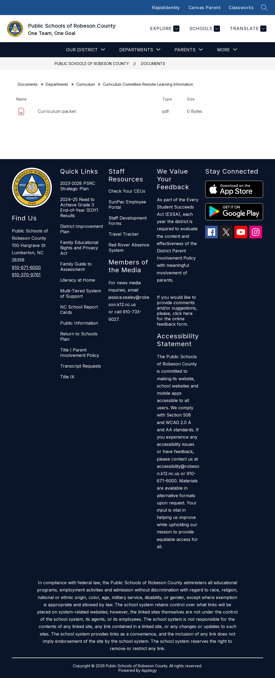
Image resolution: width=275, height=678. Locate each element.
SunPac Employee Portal (127, 204)
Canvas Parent (204, 7)
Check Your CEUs (126, 191)
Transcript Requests (80, 366)
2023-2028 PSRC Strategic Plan (77, 186)
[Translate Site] (247, 28)
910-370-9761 (26, 274)
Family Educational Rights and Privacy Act (79, 248)
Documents (153, 63)
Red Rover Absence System (128, 247)
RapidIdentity (166, 7)
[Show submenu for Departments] (136, 49)
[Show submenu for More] (223, 49)
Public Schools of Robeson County (92, 63)
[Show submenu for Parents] (185, 49)
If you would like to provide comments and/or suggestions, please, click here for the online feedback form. (177, 311)
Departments (57, 84)
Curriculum (85, 84)
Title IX (67, 376)
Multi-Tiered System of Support (80, 293)
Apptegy (149, 670)
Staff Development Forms (127, 220)
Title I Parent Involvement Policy (79, 352)
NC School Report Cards (79, 309)
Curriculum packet (57, 111)
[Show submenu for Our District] (82, 49)
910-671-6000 (26, 267)
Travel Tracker (123, 234)
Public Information (79, 323)
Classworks (241, 7)
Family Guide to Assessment (76, 266)
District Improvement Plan (81, 229)
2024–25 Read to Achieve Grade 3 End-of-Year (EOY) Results (79, 207)
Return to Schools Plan (78, 336)
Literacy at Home (77, 280)
